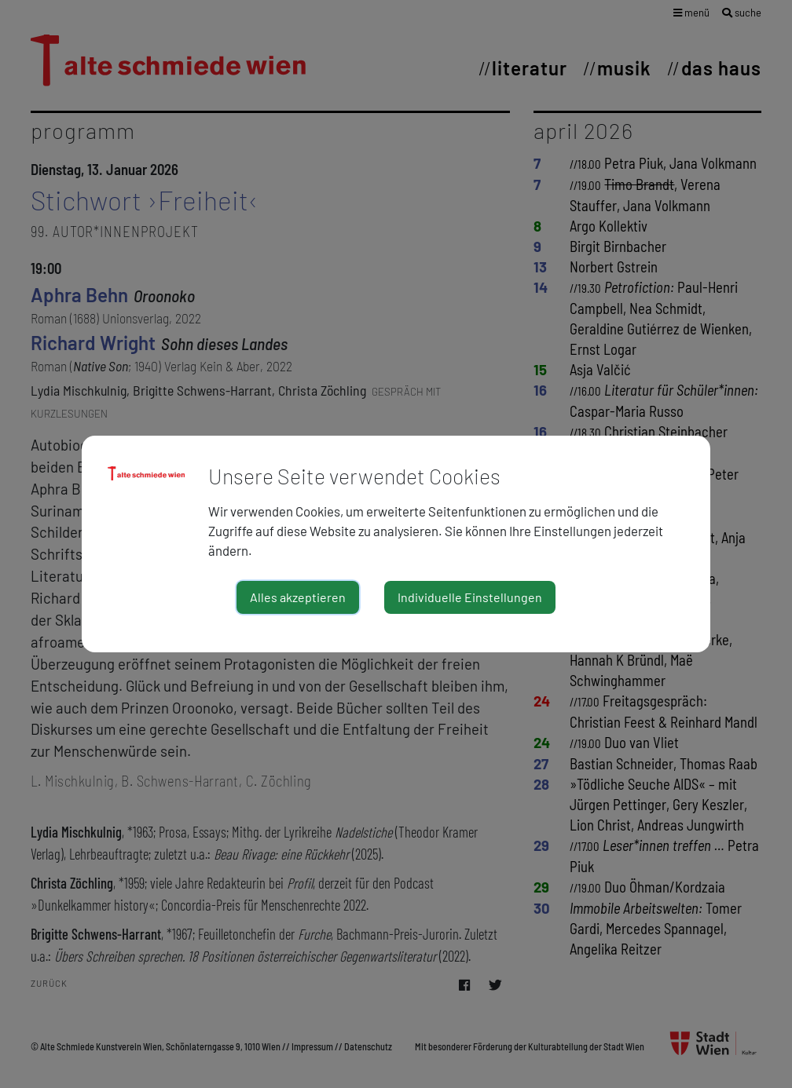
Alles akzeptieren (298, 597)
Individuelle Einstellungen (470, 597)
